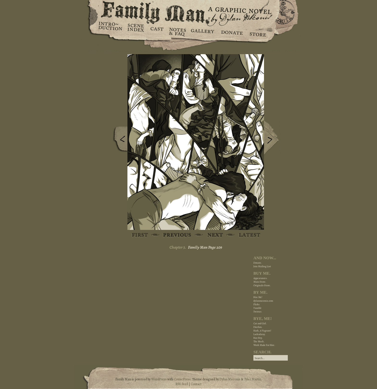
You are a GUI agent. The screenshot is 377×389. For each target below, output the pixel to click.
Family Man (188, 11)
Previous (119, 140)
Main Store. (259, 282)
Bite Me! (257, 297)
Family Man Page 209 (205, 247)
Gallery (202, 31)
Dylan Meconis (230, 379)
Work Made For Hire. (264, 345)
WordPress (159, 379)
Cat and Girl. (260, 323)
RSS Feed (182, 384)
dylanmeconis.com (263, 301)
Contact (196, 384)
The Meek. (258, 341)
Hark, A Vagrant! (262, 330)
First (140, 235)
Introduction (110, 28)
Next (272, 138)
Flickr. (256, 304)
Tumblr (257, 308)
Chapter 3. (178, 247)
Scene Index (136, 31)
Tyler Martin (252, 379)
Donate (231, 31)
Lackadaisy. (259, 334)
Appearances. (260, 278)
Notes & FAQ (177, 31)
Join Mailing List (262, 266)
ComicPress (182, 379)
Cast (157, 31)
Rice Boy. (258, 338)
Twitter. (257, 311)
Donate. (257, 263)
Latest (246, 235)
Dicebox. (257, 327)
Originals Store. (262, 285)
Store (257, 31)
